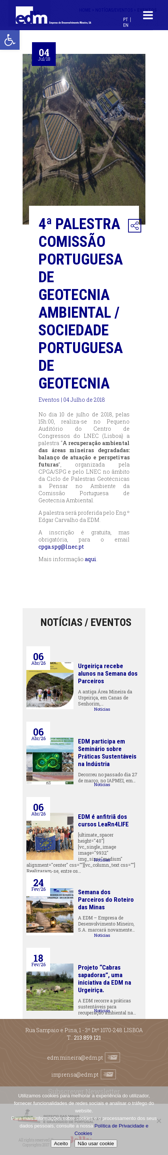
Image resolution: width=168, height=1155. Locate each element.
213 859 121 (87, 1037)
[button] (10, 40)
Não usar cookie (96, 1143)
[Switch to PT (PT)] (125, 19)
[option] (84, 139)
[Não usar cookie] (158, 1120)
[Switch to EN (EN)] (125, 25)
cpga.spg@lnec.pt (61, 546)
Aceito (61, 1143)
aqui (90, 559)
